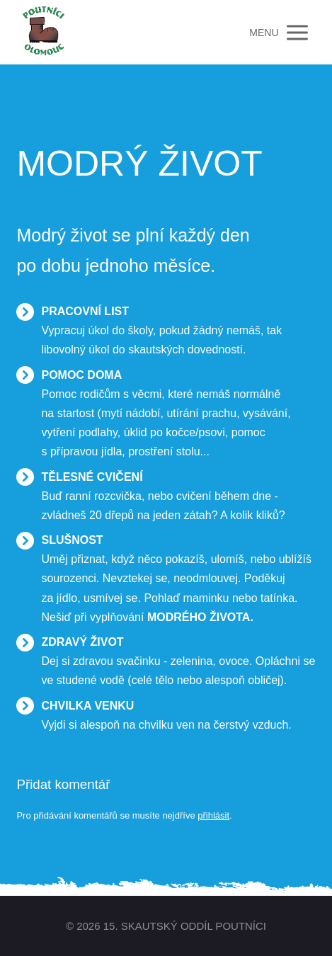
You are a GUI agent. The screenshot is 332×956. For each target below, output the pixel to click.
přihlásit (213, 815)
